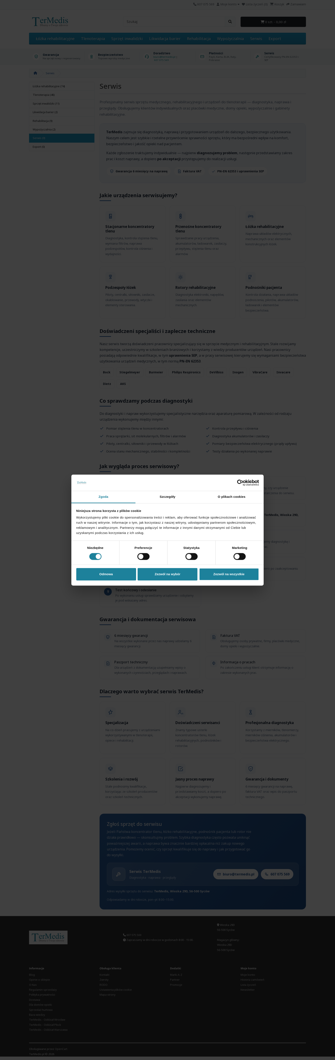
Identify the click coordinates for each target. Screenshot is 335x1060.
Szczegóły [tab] (167, 497)
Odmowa (106, 574)
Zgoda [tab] (103, 497)
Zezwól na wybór (167, 574)
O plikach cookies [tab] (231, 497)
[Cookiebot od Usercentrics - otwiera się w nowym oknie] (240, 482)
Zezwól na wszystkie (229, 574)
